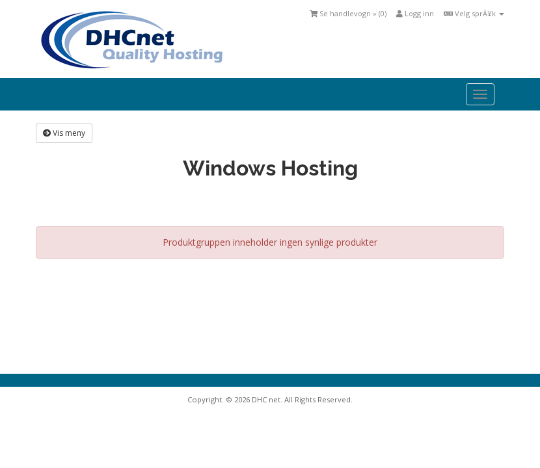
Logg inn (415, 13)
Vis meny (64, 132)
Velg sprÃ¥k (474, 13)
